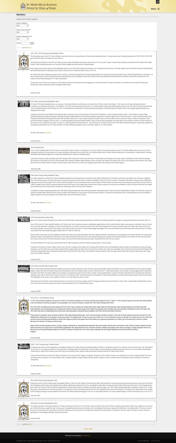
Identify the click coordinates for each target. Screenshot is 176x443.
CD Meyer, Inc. (86, 435)
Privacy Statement (143, 441)
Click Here (47, 133)
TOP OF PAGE (88, 429)
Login (151, 2)
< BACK (19, 48)
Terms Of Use (155, 441)
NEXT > (29, 48)
